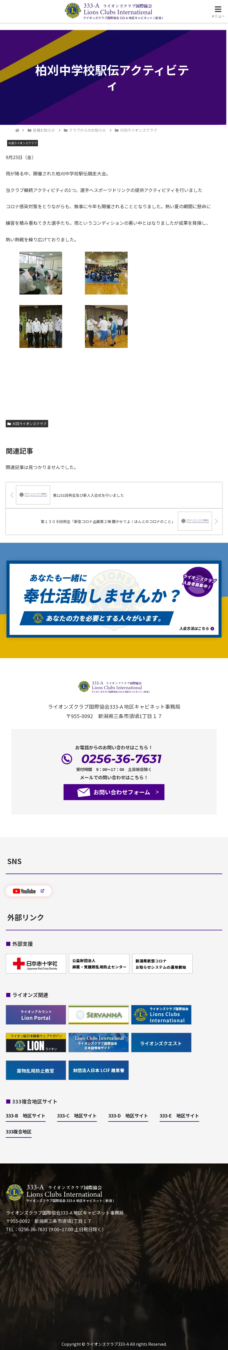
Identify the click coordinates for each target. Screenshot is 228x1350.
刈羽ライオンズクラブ (26, 423)
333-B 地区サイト (26, 1115)
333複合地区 (19, 1131)
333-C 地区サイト (77, 1115)
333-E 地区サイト (179, 1115)
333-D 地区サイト (128, 1115)
